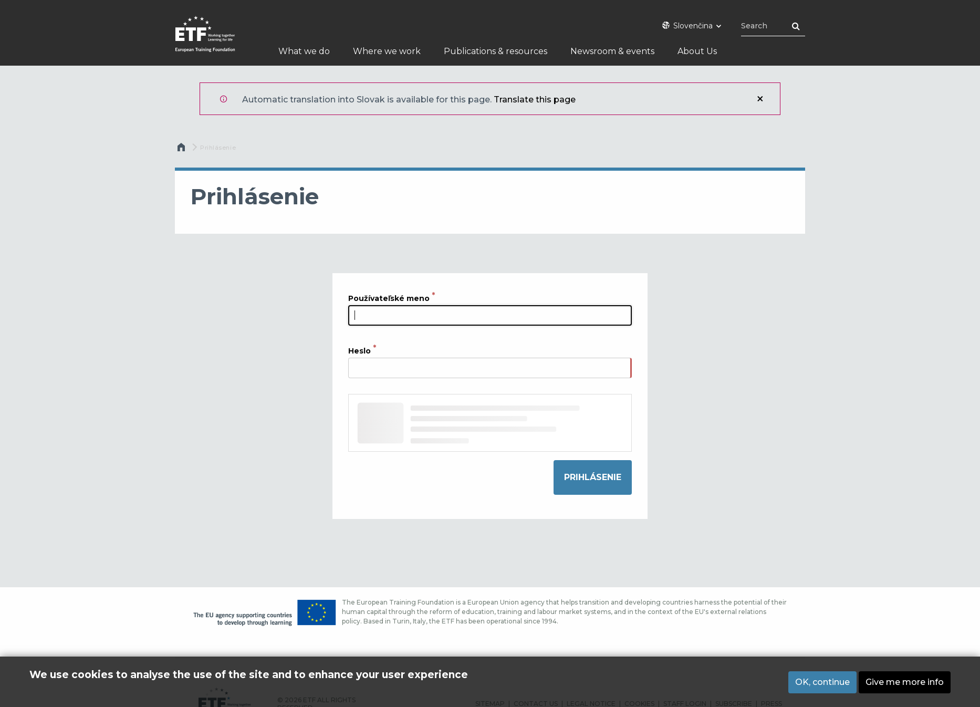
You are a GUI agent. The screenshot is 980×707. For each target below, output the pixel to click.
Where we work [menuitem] (387, 51)
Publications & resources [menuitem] (495, 51)
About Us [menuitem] (697, 51)
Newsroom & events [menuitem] (612, 51)
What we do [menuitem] (304, 51)
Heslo (359, 351)
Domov (182, 149)
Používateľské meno (389, 298)
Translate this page (535, 100)
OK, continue (822, 684)
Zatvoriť (760, 99)
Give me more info (905, 684)
